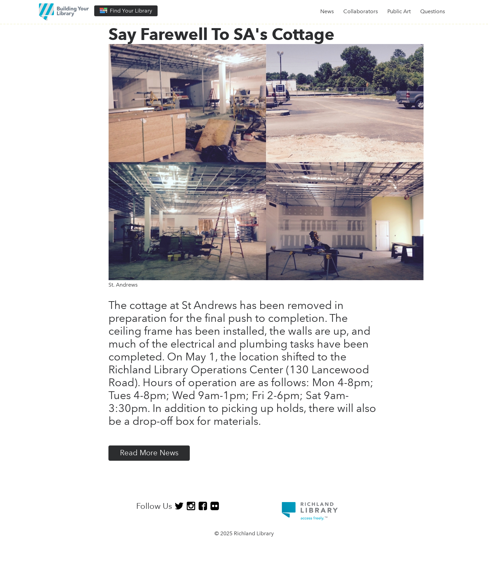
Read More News (149, 452)
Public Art (399, 11)
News (327, 11)
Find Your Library (126, 10)
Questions (432, 11)
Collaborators (360, 11)
